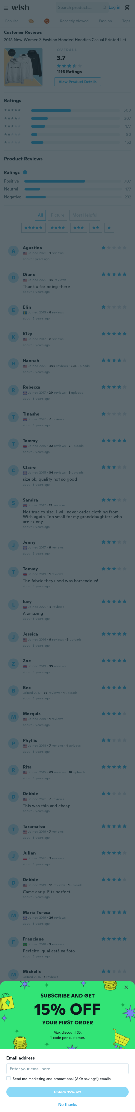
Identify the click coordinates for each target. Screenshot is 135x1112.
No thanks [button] (67, 1104)
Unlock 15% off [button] (67, 1092)
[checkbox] (8, 1078)
